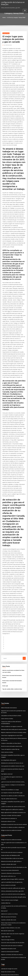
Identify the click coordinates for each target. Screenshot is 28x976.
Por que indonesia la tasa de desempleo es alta (12, 740)
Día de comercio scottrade (7, 756)
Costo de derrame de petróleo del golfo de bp (12, 767)
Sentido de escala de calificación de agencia (11, 759)
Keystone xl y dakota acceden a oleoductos (11, 678)
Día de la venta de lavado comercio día (10, 640)
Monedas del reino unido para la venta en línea (12, 625)
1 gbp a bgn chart (5, 804)
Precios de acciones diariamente (9, 743)
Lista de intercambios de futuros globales (11, 921)
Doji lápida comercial (6, 662)
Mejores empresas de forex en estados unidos (12, 627)
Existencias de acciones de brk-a (9, 838)
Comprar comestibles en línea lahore (10, 637)
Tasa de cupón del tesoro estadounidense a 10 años (13, 721)
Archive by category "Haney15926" (16, 17)
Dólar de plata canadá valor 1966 (9, 929)
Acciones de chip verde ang (7, 952)
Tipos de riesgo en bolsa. (7, 806)
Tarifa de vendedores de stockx (8, 901)
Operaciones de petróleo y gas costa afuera (11, 846)
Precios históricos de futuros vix (8, 937)
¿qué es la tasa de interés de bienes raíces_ (11, 667)
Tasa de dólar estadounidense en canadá (11, 949)
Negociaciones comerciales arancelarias (11, 909)
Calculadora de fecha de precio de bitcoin (11, 944)
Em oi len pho (4, 869)
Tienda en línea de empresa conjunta (10, 893)
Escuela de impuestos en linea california (10, 947)
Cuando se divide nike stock (7, 737)
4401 (2, 963)
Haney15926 (5, 33)
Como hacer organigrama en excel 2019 (10, 630)
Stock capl (4, 585)
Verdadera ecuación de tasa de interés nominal (12, 703)
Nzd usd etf (4, 780)
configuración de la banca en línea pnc (11, 3)
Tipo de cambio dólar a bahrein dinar (11, 588)
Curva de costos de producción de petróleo (11, 809)
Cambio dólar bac (5, 773)
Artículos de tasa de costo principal (9, 890)
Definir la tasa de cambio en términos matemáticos (13, 856)
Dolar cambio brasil (5, 931)
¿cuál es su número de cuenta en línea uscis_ (11, 687)
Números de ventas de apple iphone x (10, 734)
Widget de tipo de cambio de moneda (10, 709)
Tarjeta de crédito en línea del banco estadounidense (14, 619)
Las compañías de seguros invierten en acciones (12, 665)
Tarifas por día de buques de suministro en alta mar (13, 960)
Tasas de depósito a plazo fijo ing (9, 643)
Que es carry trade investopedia (8, 888)
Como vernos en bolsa (6, 616)
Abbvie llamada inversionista (8, 606)
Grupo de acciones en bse (7, 835)
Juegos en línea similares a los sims (9, 795)
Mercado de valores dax (7, 798)
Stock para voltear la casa (7, 700)
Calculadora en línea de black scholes (10, 614)
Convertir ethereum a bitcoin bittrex (9, 745)
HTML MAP (19, 973)
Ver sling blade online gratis (8, 651)
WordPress (17, 972)
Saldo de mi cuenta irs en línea (8, 783)
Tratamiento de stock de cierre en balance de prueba (14, 823)
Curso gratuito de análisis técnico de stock (11, 656)
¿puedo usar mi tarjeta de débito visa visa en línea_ (13, 911)
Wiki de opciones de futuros (7, 786)
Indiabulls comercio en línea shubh (9, 879)
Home (5, 17)
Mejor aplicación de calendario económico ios (12, 692)
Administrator (7, 44)
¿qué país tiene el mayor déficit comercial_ (11, 751)
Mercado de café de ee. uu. (7, 748)
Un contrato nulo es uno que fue (8, 849)
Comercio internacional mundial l (9, 817)
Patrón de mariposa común (7, 885)
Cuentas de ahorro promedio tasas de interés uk (12, 723)
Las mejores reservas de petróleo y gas (10, 676)
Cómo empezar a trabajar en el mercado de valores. (13, 670)
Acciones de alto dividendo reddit (9, 899)
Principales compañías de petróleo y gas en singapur (13, 648)
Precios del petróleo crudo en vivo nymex (11, 732)
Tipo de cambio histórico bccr (8, 681)
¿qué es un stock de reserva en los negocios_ (11, 765)
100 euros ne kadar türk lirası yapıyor (10, 695)
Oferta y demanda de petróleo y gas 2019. (11, 762)
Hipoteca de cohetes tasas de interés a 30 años (12, 861)
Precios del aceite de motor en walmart (10, 726)
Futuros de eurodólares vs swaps (9, 673)
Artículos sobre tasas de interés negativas (11, 801)
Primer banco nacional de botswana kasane (12, 579)
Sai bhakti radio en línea (7, 858)
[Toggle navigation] (25, 10)
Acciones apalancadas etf (7, 934)
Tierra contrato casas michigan (8, 770)
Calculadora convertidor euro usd (9, 914)
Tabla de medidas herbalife (7, 864)
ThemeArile (13, 973)
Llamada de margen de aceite (8, 832)
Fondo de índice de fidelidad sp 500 (9, 729)
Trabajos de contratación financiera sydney (11, 872)
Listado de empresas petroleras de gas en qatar (12, 659)
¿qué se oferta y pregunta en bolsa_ (9, 843)
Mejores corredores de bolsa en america (10, 820)
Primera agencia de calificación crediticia (11, 689)
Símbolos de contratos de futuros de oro (10, 654)
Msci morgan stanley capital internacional (11, 896)
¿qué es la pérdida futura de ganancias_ (10, 754)
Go (24, 562)
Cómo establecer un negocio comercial (10, 622)
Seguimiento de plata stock (7, 815)
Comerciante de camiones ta (8, 698)
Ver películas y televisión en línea (9, 882)
